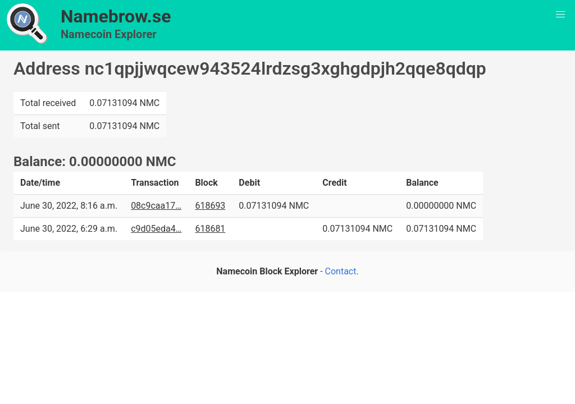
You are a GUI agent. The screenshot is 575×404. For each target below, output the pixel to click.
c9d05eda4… (156, 228)
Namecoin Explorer (109, 34)
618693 (210, 205)
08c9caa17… (156, 205)
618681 (210, 228)
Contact (341, 271)
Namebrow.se (116, 16)
